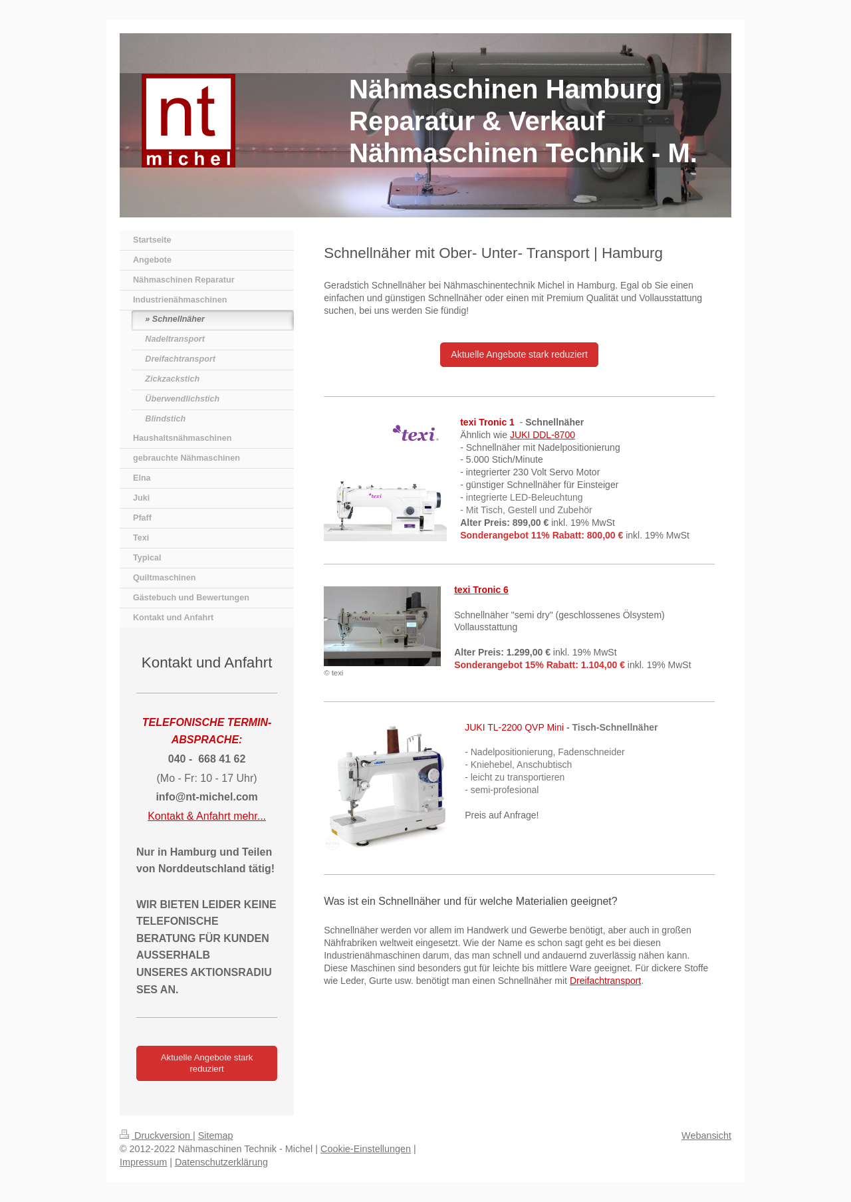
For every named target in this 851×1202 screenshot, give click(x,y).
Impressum (143, 1162)
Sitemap (215, 1135)
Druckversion (156, 1135)
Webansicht (706, 1135)
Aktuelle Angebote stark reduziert (519, 354)
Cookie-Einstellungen (365, 1148)
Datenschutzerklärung (221, 1162)
